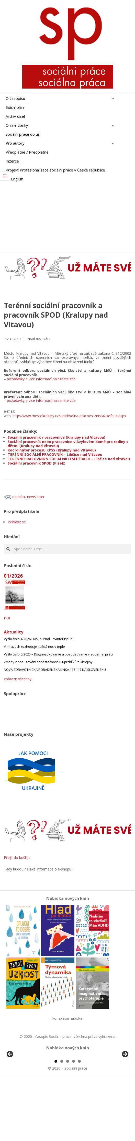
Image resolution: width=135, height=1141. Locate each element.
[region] (67, 1085)
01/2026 (13, 576)
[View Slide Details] (24, 1085)
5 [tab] (79, 1120)
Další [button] (125, 1084)
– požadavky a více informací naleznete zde (40, 400)
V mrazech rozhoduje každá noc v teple (34, 646)
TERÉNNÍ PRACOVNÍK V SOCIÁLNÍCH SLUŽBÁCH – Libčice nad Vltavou (69, 458)
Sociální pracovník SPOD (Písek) (36, 463)
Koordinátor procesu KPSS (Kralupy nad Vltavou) (52, 450)
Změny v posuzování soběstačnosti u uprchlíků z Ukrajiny (48, 662)
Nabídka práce (39, 339)
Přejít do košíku (17, 857)
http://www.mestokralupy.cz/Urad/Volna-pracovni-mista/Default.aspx (69, 415)
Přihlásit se (17, 522)
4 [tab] (73, 1120)
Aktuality (13, 632)
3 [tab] (67, 1120)
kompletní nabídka (67, 1018)
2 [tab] (61, 1120)
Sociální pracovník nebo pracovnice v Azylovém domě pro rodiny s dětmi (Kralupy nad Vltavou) (68, 443)
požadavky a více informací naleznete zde (41, 378)
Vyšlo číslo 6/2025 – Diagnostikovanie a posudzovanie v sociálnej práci (58, 654)
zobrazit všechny (17, 678)
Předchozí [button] (10, 1084)
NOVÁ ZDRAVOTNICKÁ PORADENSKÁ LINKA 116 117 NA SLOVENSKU (55, 669)
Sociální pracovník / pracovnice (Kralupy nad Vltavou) (56, 437)
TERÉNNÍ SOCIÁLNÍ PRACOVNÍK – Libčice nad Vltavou (55, 454)
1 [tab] (55, 1120)
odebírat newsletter (24, 496)
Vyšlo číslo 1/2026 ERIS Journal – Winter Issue (38, 639)
